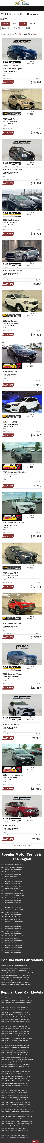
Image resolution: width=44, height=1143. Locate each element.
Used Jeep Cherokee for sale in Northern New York (15, 1064)
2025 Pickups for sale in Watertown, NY (12, 876)
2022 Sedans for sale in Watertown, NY (12, 921)
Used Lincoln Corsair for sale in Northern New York (15, 1047)
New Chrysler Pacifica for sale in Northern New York (15, 984)
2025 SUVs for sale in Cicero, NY (10, 872)
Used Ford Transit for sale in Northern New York (14, 1100)
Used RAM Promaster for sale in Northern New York (15, 1028)
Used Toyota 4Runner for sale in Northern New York (15, 1014)
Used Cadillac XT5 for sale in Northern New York (14, 1130)
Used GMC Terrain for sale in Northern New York (14, 1078)
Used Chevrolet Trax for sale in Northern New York (15, 1128)
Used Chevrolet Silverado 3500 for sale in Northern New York (16, 1124)
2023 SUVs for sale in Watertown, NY (11, 900)
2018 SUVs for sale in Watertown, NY (11, 947)
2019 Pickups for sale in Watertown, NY (12, 943)
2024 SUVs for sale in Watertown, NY (11, 886)
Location (32, 24)
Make (14, 24)
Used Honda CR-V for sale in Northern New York (14, 1073)
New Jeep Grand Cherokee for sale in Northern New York (17, 973)
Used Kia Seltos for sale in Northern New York (14, 1057)
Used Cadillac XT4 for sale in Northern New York (14, 1133)
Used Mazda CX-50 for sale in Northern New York (15, 1043)
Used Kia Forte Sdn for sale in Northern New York (15, 1055)
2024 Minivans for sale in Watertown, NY (12, 895)
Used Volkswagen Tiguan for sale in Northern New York (16, 1000)
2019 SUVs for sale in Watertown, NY (11, 940)
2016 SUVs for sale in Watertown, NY (11, 952)
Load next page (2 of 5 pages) (22, 845)
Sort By (29, 28)
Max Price (18, 28)
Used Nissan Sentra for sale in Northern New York (15, 1033)
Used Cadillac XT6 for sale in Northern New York (14, 1135)
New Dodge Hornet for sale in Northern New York (14, 982)
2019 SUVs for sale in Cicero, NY (10, 938)
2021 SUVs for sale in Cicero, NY (10, 924)
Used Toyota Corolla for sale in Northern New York (15, 1019)
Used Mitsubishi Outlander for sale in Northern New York (16, 1038)
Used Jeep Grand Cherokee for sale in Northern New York (17, 1059)
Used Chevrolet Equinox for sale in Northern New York (16, 1109)
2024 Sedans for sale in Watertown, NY (12, 891)
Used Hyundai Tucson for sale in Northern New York (15, 1071)
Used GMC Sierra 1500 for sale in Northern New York (16, 1076)
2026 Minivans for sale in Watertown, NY (12, 867)
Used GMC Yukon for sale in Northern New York (14, 1085)
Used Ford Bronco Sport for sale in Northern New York (16, 1095)
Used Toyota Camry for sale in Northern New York (15, 1012)
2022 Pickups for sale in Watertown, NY (12, 919)
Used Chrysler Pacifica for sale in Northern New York (15, 1104)
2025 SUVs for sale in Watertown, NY (11, 874)
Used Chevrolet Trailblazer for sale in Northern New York (17, 1111)
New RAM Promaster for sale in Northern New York (15, 968)
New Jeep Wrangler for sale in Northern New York (15, 977)
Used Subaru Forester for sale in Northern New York (15, 1021)
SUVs (5, 24)
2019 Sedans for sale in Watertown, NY (12, 945)
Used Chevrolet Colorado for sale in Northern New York (16, 1116)
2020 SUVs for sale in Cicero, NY (10, 931)
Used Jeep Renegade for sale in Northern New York (15, 1069)
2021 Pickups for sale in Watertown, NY (12, 928)
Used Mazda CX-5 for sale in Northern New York (14, 1040)
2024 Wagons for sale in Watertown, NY (12, 893)
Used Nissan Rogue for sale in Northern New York (15, 1031)
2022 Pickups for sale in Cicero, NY (11, 917)
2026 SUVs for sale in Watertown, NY (11, 869)
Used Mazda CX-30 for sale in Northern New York (15, 1045)
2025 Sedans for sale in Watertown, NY (12, 881)
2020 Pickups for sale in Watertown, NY (12, 936)
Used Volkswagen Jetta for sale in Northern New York (16, 1005)
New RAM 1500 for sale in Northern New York (14, 965)
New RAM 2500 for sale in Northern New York (14, 970)
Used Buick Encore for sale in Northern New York (14, 1137)
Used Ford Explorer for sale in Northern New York (15, 1097)
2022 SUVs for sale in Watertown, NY (11, 914)
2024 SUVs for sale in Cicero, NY (10, 883)
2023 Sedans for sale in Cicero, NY (11, 907)
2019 (23, 24)
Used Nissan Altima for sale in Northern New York (15, 1036)
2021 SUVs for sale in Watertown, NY (11, 926)
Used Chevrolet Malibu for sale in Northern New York (15, 1114)
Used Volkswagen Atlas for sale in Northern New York (16, 998)
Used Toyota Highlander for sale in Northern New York (16, 1009)
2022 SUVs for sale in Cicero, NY (10, 912)
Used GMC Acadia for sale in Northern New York (14, 1083)
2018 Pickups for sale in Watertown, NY (12, 950)
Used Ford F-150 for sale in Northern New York (14, 1088)
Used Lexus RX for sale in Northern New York (14, 1050)
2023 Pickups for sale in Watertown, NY (12, 905)
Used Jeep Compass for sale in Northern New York (15, 1062)
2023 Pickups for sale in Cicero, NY (11, 902)
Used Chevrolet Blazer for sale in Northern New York (15, 1126)
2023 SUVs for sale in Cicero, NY (10, 898)
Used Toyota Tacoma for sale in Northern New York (15, 1017)
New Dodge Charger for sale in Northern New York (15, 980)
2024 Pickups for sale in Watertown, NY (12, 888)
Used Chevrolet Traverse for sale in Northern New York (16, 1121)
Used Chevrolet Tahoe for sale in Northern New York (15, 1118)
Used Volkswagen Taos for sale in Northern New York (16, 1002)
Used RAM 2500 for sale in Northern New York (14, 1026)
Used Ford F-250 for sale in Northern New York (14, 1092)
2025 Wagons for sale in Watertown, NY (12, 879)
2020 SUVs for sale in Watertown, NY (11, 933)
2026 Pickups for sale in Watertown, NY (12, 864)
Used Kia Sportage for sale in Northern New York (14, 1052)
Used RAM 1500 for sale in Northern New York (14, 1024)
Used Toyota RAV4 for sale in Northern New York (14, 1007)
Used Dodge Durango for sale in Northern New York (15, 1102)
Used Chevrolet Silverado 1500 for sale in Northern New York (16, 1107)
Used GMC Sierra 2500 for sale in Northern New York (16, 1081)
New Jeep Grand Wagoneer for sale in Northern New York (17, 975)
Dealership (6, 28)
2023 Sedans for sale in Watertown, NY (12, 909)
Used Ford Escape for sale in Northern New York (14, 1090)
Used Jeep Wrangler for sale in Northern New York (15, 1066)
